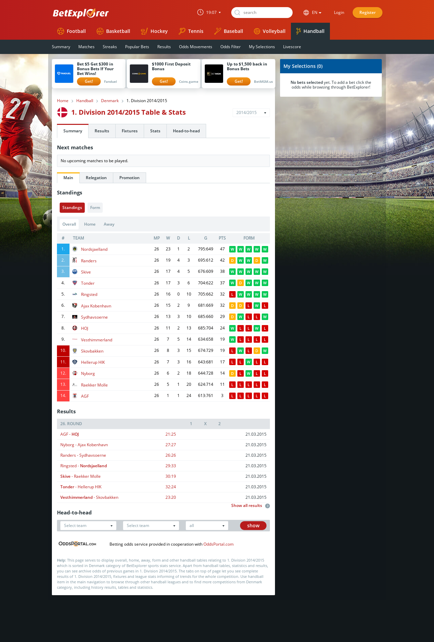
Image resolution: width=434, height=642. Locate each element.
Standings (72, 207)
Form (95, 207)
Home (62, 100)
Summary (61, 47)
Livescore (292, 47)
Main (68, 178)
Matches (86, 47)
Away (109, 224)
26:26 (170, 455)
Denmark (110, 100)
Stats (155, 131)
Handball (310, 31)
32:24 (170, 487)
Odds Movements (195, 47)
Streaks (110, 47)
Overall (69, 224)
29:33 (170, 466)
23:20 (170, 497)
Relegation (96, 178)
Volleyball (269, 31)
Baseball (228, 31)
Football (71, 31)
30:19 (170, 476)
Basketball (113, 31)
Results (164, 47)
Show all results (250, 505)
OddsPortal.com (218, 544)
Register (367, 12)
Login (339, 12)
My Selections (262, 47)
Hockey (154, 31)
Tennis (191, 31)
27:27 (170, 445)
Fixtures (130, 131)
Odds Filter (230, 47)
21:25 (170, 434)
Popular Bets (137, 47)
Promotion (129, 178)
